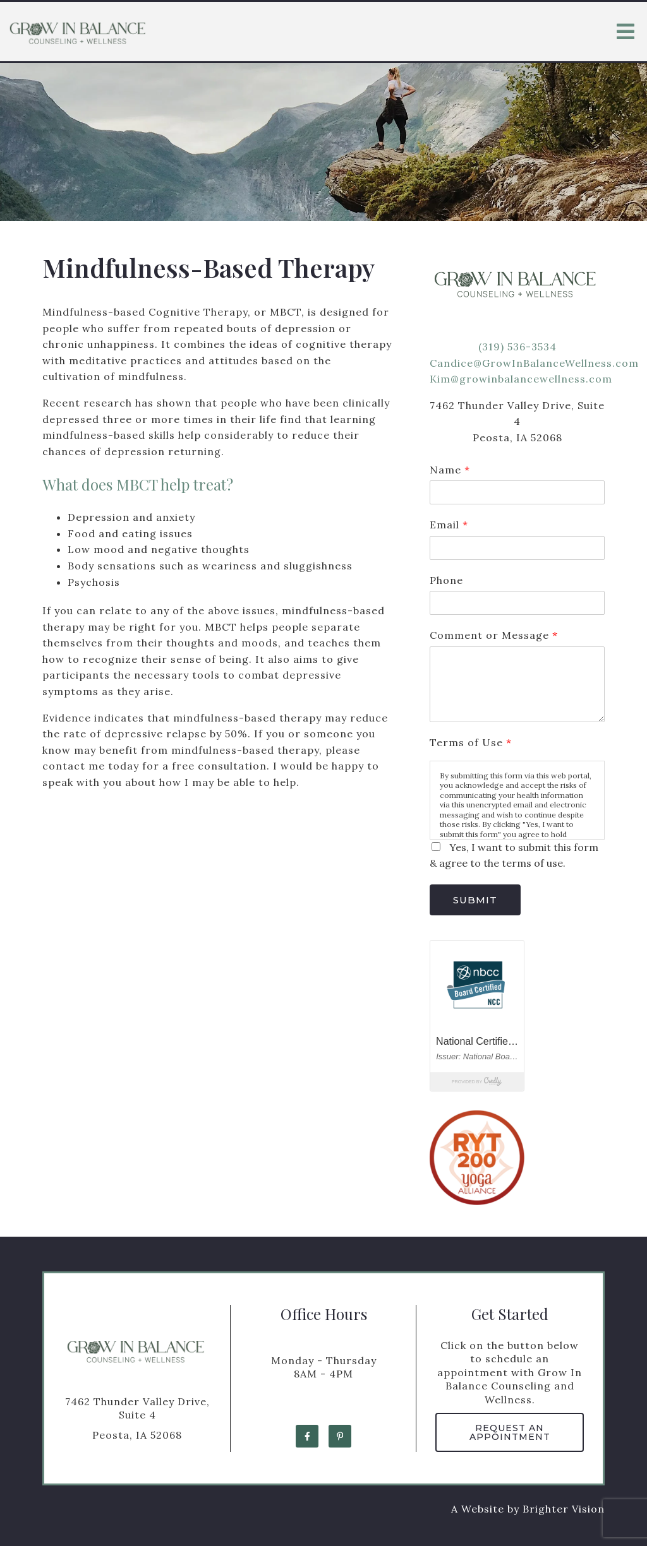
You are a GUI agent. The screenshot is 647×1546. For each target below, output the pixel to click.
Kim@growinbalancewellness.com (521, 378)
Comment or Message (493, 635)
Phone (446, 580)
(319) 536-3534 (517, 346)
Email (449, 524)
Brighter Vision (564, 1508)
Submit (475, 900)
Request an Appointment (509, 1432)
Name (449, 469)
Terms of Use (470, 742)
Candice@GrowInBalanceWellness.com (534, 363)
